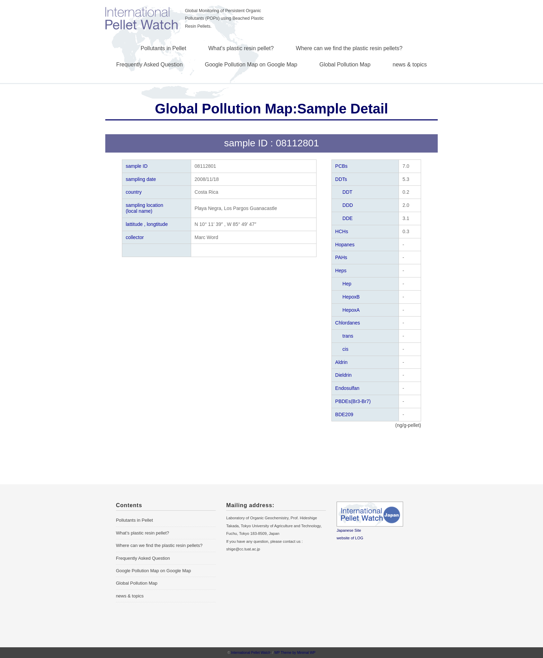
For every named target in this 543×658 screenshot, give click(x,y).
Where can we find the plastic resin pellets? (349, 48)
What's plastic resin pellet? (241, 48)
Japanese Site (349, 530)
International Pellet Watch (250, 653)
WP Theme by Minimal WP (294, 653)
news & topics (410, 64)
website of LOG (350, 538)
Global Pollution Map (345, 64)
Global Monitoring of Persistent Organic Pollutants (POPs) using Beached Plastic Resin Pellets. (224, 18)
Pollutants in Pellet (163, 48)
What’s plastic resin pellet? (142, 533)
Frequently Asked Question (149, 64)
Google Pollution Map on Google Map (251, 64)
